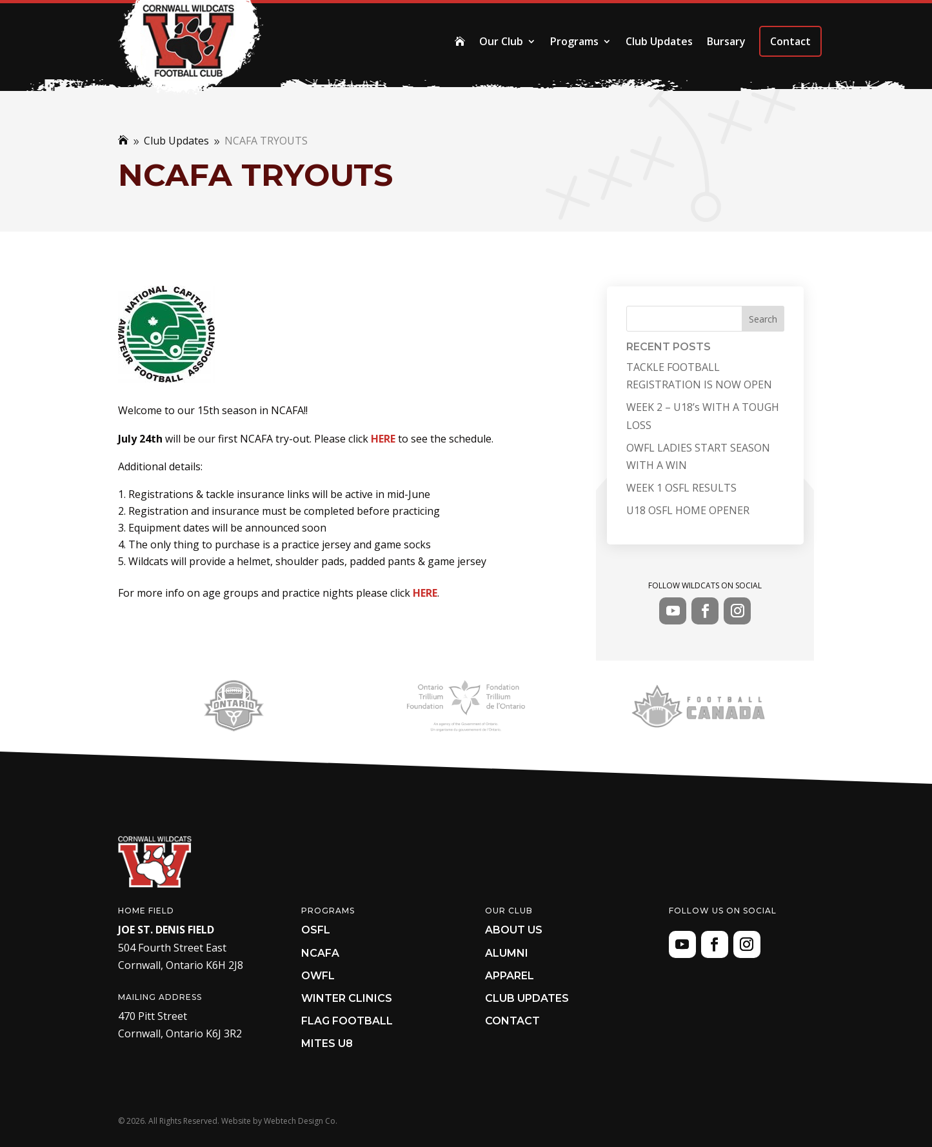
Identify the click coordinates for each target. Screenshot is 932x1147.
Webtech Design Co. (300, 1120)
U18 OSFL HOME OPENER (687, 510)
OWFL (318, 976)
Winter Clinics (346, 998)
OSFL (315, 930)
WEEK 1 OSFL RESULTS (681, 488)
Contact (790, 41)
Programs (574, 41)
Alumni (506, 953)
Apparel (509, 976)
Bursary (726, 41)
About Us (513, 930)
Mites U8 (327, 1043)
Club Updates (659, 41)
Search (763, 319)
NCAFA (320, 953)
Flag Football (347, 1021)
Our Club (501, 41)
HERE (383, 439)
